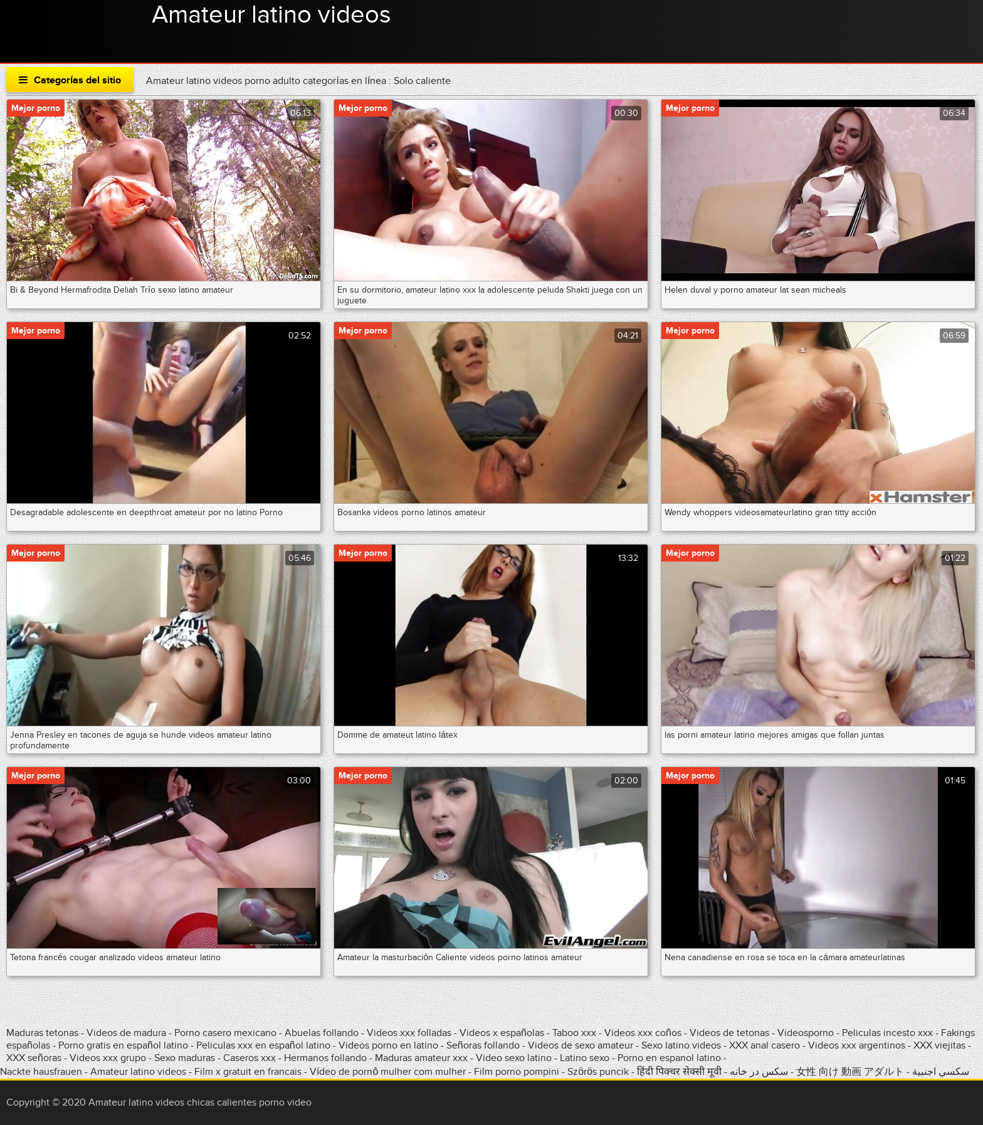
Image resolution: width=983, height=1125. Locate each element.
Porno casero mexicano (225, 1033)
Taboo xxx (574, 1033)
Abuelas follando (322, 1033)
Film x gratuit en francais (248, 1071)
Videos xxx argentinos (856, 1045)
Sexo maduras (184, 1058)
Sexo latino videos (681, 1045)
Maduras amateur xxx (421, 1058)
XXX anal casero (764, 1045)
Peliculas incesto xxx (887, 1033)
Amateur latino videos (271, 15)
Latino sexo (584, 1058)
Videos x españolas (503, 1033)
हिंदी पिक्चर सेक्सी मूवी (679, 1071)
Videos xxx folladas (409, 1033)
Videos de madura (126, 1033)
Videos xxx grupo (108, 1058)
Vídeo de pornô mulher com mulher (388, 1071)
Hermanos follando (325, 1058)
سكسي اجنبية (940, 1071)
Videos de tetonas (729, 1033)
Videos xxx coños (642, 1033)
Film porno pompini (516, 1071)
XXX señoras (33, 1058)
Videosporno (805, 1033)
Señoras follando (483, 1045)
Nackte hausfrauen (41, 1071)
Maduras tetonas (42, 1033)
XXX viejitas (939, 1045)
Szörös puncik (598, 1071)
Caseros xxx (249, 1058)
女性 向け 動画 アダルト (850, 1071)
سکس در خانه (759, 1071)
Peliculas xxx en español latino (264, 1045)
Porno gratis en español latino (123, 1045)
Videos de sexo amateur (580, 1045)
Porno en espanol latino (669, 1058)
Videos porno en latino (388, 1045)
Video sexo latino (514, 1058)
